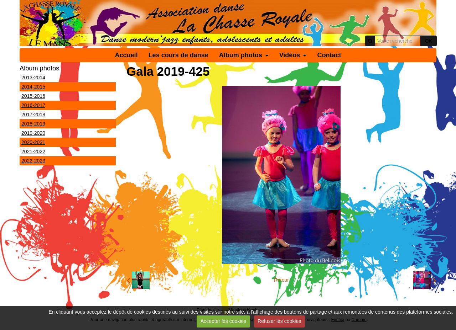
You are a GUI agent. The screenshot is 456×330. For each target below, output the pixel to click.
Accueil (126, 55)
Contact (329, 55)
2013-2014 (33, 77)
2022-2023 (33, 161)
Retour (281, 280)
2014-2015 (33, 87)
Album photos (240, 55)
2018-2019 (33, 124)
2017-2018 (33, 114)
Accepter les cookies (223, 321)
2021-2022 (33, 151)
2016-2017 (33, 105)
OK (428, 41)
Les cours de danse (178, 55)
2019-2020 (33, 133)
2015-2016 (33, 96)
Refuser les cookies (279, 321)
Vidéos (289, 55)
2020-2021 (33, 142)
